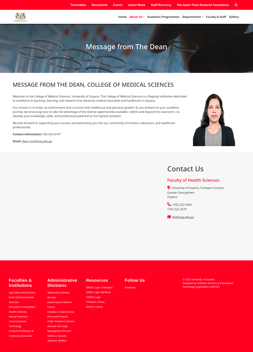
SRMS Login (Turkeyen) (99, 287)
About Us (136, 17)
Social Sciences (17, 321)
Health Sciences (18, 312)
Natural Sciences (18, 316)
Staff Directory (161, 5)
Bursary (51, 297)
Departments (191, 17)
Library (51, 307)
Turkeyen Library (95, 302)
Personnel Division (57, 316)
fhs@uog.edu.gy (183, 217)
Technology (15, 326)
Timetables (78, 5)
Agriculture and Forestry (22, 292)
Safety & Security (57, 336)
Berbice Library (94, 307)
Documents (100, 5)
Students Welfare (56, 340)
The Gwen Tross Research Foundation (203, 5)
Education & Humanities (22, 307)
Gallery (234, 17)
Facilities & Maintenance (60, 312)
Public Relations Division (61, 321)
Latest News (136, 5)
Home (123, 17)
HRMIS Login (93, 297)
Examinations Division (59, 302)
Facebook (130, 287)
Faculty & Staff (216, 17)
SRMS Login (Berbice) (98, 292)
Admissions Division (58, 292)
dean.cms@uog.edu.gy (37, 141)
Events (118, 5)
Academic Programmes (163, 17)
